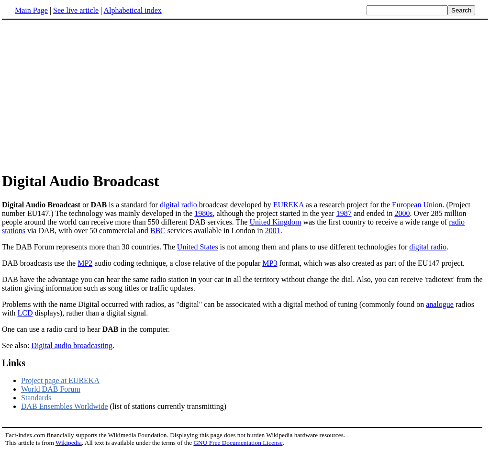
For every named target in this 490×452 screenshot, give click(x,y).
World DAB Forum (50, 389)
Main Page (31, 10)
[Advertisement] (245, 95)
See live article (76, 10)
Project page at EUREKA (60, 380)
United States (197, 247)
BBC (158, 230)
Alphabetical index (132, 10)
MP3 (269, 263)
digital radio (178, 205)
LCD (25, 313)
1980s (203, 213)
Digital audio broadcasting (71, 345)
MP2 (85, 263)
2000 (402, 213)
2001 (272, 230)
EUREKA (288, 205)
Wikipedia (69, 442)
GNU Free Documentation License (237, 442)
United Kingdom (275, 222)
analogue (440, 304)
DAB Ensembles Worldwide (64, 406)
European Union (417, 205)
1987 (344, 213)
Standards (36, 398)
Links (13, 363)
